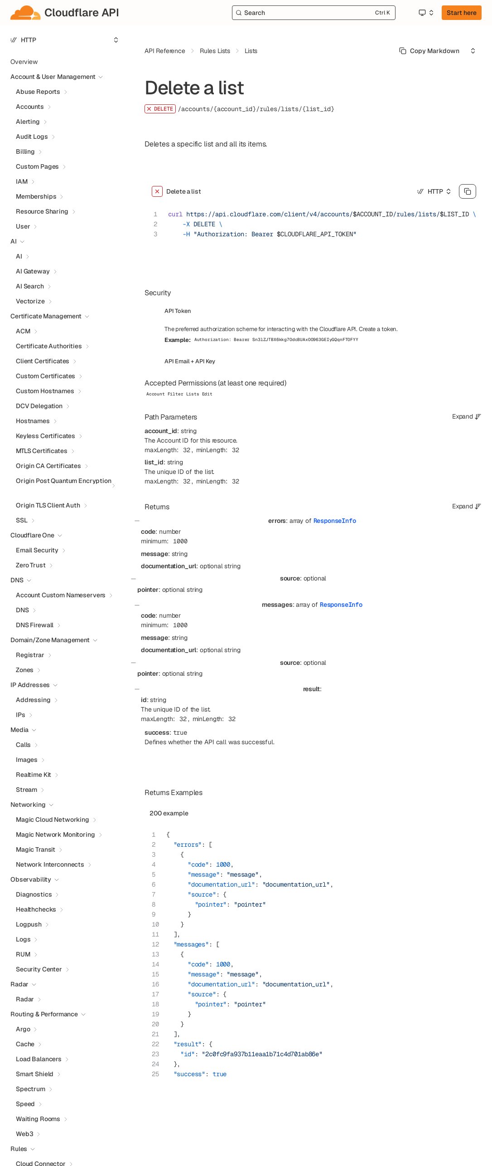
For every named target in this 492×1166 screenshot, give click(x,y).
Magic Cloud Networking (52, 819)
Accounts (30, 106)
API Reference (165, 51)
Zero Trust (31, 565)
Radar (25, 999)
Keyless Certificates (45, 436)
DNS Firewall (34, 625)
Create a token (377, 329)
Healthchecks (36, 909)
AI (19, 256)
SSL (22, 520)
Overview (24, 62)
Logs (23, 939)
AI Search (30, 286)
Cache (25, 1044)
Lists (251, 51)
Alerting (28, 121)
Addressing (33, 700)
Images (27, 760)
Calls (23, 745)
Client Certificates (42, 361)
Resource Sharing (42, 211)
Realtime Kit (33, 775)
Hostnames (33, 421)
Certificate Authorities (49, 346)
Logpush (29, 924)
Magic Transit (35, 849)
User (23, 226)
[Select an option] (426, 12)
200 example (169, 813)
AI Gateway (33, 271)
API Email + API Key (189, 361)
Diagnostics (34, 894)
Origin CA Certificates (48, 466)
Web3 (24, 1134)
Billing (25, 151)
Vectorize (30, 301)
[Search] (314, 12)
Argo (23, 1029)
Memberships (36, 196)
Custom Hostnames (45, 391)
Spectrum (30, 1089)
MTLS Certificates (42, 451)
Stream (26, 789)
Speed (25, 1104)
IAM (22, 181)
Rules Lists (215, 51)
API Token (177, 311)
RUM (23, 954)
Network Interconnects (50, 864)
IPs (20, 715)
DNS (22, 610)
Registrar (30, 655)
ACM (23, 331)
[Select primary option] (429, 51)
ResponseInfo (335, 521)
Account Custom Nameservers (61, 595)
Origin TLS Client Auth (48, 505)
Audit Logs (32, 136)
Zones (25, 670)
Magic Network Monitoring (55, 834)
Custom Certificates (45, 376)
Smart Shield (34, 1074)
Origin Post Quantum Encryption (63, 481)
